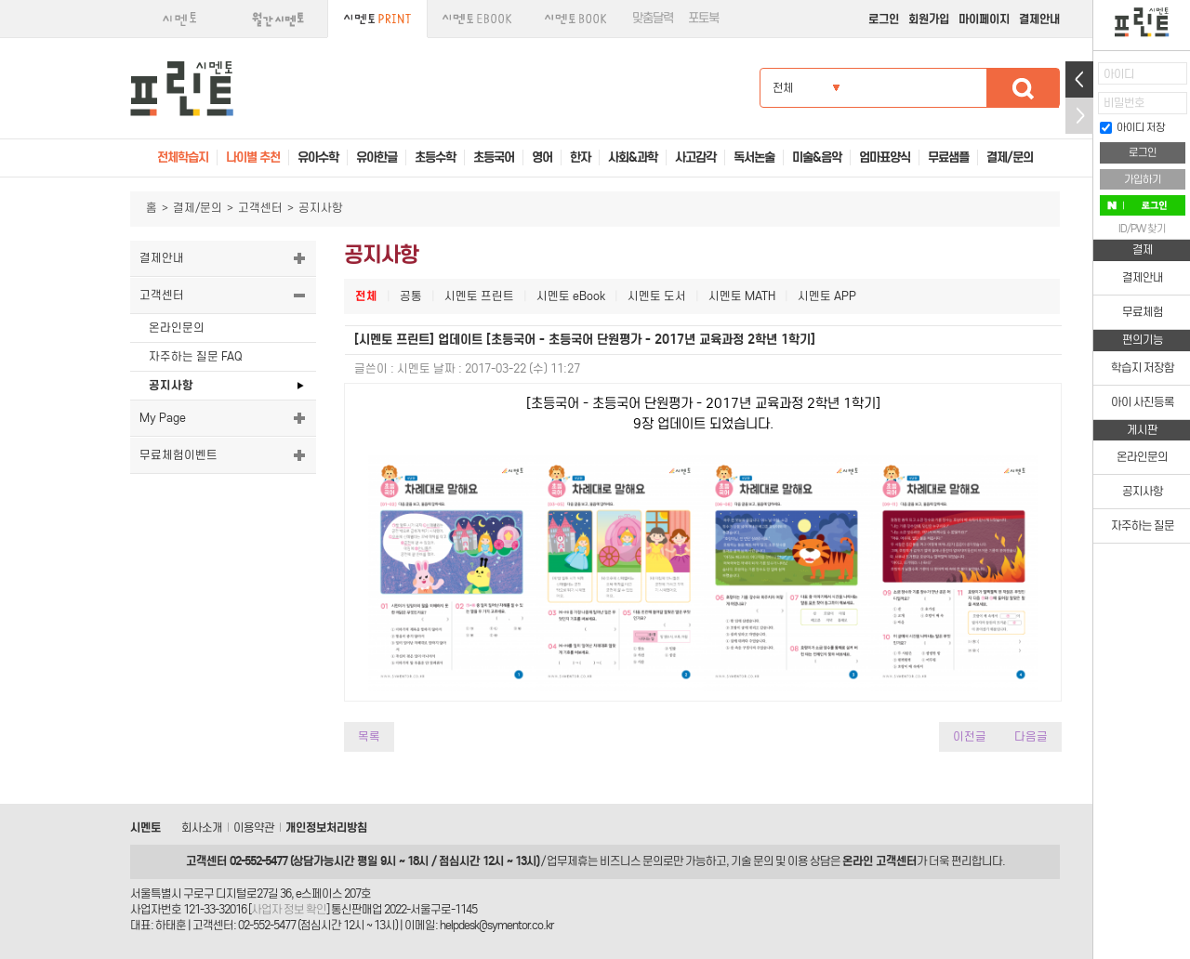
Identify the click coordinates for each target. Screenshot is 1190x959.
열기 (1079, 79)
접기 (1079, 116)
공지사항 (171, 385)
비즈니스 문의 (631, 861)
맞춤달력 (652, 18)
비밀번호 (1124, 103)
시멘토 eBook (570, 296)
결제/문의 (197, 208)
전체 (366, 296)
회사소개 (201, 827)
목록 (369, 736)
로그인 (883, 19)
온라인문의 (177, 328)
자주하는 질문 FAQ (195, 356)
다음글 (1031, 736)
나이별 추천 (253, 157)
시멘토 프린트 (479, 296)
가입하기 (1142, 179)
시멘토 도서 (657, 296)
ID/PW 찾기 (1142, 228)
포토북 (703, 18)
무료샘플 (948, 157)
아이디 (1119, 74)
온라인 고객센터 (879, 861)
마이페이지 (984, 19)
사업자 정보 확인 (288, 909)
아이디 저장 (1132, 127)
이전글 (969, 736)
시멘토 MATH (741, 296)
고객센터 (260, 208)
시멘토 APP (827, 296)
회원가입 (928, 19)
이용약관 (253, 827)
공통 (411, 296)
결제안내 (1039, 19)
